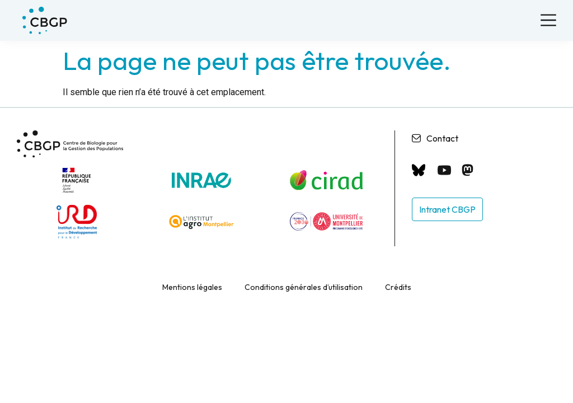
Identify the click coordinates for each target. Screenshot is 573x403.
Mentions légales (192, 285)
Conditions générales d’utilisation (304, 285)
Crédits (398, 285)
